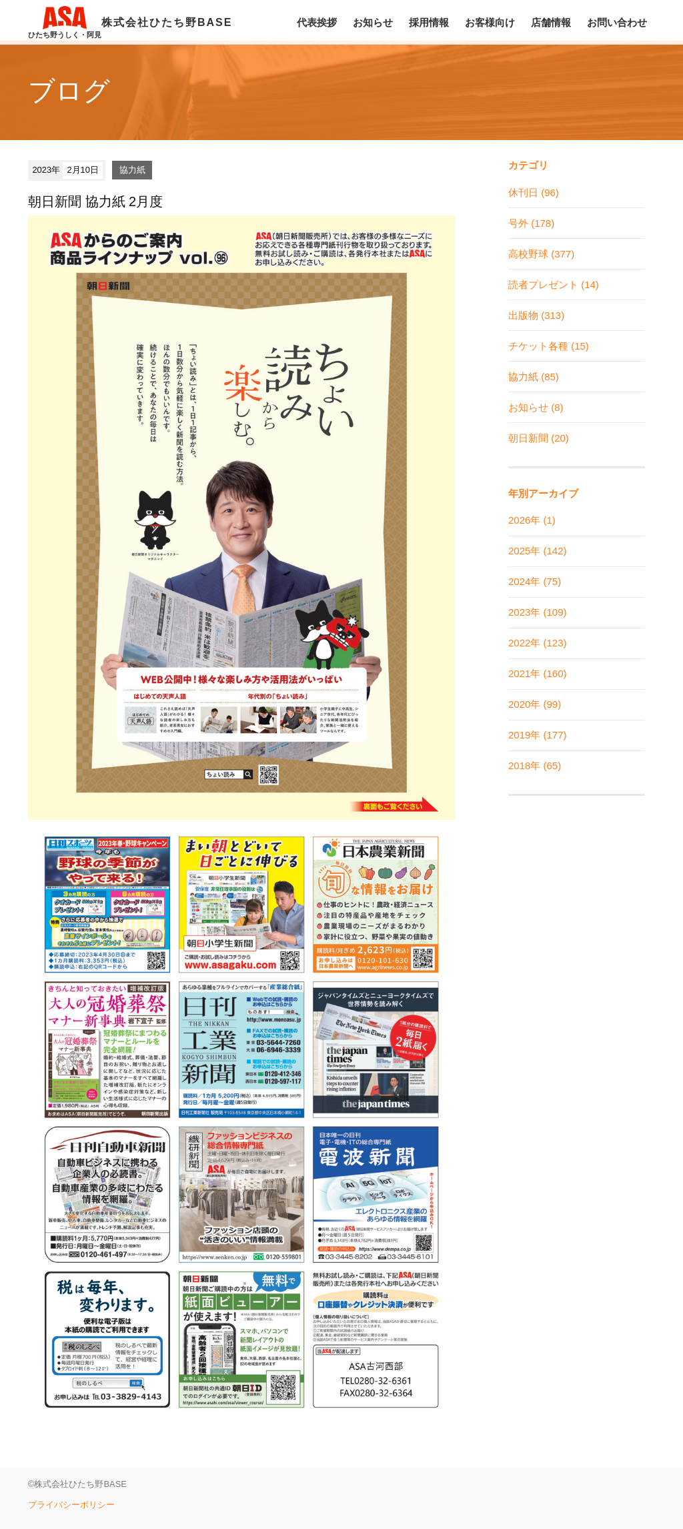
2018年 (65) (534, 765)
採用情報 (429, 22)
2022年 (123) (537, 642)
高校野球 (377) (541, 254)
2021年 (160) (537, 673)
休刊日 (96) (533, 192)
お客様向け (490, 22)
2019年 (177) (537, 734)
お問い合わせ (617, 22)
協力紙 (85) (533, 376)
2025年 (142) (537, 550)
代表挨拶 (317, 22)
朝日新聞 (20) (538, 438)
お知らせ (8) (536, 407)
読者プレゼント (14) (553, 284)
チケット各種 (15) (548, 346)
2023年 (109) (537, 612)
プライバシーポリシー (71, 1505)
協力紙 (132, 170)
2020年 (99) (534, 704)
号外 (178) (531, 223)
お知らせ (373, 22)
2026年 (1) (532, 520)
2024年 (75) (534, 581)
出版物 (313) (536, 315)
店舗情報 (551, 22)
